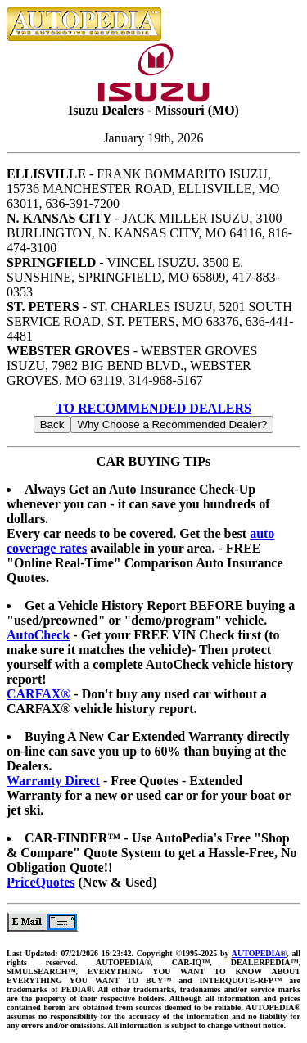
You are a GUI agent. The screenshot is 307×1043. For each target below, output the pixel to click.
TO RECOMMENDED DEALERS (153, 408)
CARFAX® (38, 694)
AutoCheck (38, 635)
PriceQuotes (41, 882)
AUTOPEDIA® (259, 953)
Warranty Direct (53, 781)
